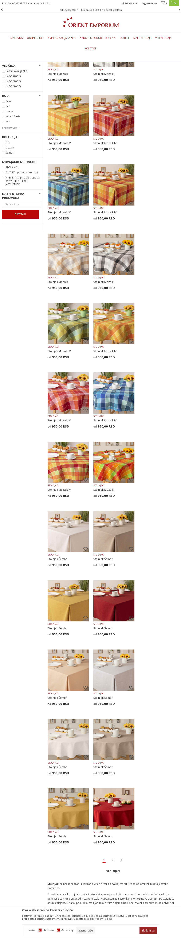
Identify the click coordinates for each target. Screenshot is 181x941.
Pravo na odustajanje (106, 852)
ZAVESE (9, 92)
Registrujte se (149, 3)
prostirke (102, 709)
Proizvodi (31, 65)
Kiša (7, 205)
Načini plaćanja (102, 814)
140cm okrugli (16, 133)
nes (7, 183)
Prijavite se (132, 752)
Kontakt (52, 803)
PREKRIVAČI (11, 82)
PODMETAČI (12, 110)
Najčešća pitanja (57, 809)
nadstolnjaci (74, 709)
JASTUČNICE (11, 96)
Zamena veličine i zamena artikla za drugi (109, 833)
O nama (52, 792)
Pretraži (20, 276)
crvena (9, 173)
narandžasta (12, 178)
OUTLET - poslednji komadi (21, 235)
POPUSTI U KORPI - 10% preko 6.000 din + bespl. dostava (90, 9)
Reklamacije (100, 841)
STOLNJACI (11, 101)
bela (8, 163)
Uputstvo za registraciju (108, 809)
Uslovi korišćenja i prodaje (109, 792)
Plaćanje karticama (105, 820)
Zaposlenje (54, 798)
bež (7, 168)
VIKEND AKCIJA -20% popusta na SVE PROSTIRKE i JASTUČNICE (22, 243)
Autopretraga (133, 71)
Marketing (67, 930)
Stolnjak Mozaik (58, 136)
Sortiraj (152, 71)
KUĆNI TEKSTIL (48, 65)
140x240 (13, 148)
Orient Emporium (12, 65)
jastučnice (60, 709)
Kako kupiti (100, 803)
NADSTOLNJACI (13, 106)
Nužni (32, 930)
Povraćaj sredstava (105, 846)
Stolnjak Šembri (148, 411)
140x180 (13, 143)
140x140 (13, 138)
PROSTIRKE (11, 87)
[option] (90, 10)
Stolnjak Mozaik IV (149, 136)
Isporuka (98, 825)
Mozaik (9, 210)
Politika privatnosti (104, 798)
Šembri (9, 215)
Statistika (48, 930)
